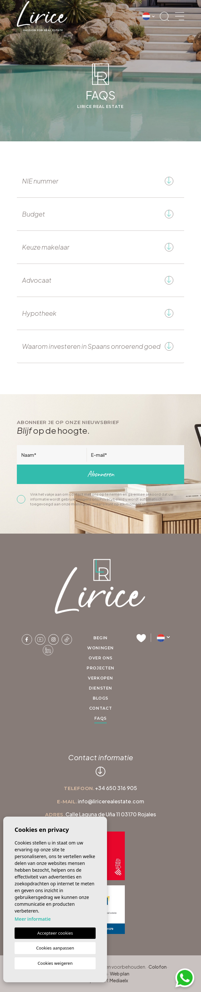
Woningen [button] (100, 647)
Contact (100, 708)
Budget (100, 214)
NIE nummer (100, 181)
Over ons (100, 657)
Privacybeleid (112, 499)
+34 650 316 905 (116, 788)
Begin (100, 637)
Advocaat (100, 280)
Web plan (119, 973)
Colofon (157, 967)
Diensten (100, 688)
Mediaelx (119, 980)
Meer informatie (33, 919)
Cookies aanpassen (55, 948)
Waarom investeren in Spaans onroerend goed (100, 346)
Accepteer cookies (55, 933)
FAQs (100, 718)
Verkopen (100, 678)
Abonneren (100, 474)
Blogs (100, 698)
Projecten (100, 668)
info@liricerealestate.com (111, 801)
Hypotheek (100, 313)
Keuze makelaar (100, 247)
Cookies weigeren (55, 963)
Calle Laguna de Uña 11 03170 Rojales (110, 814)
